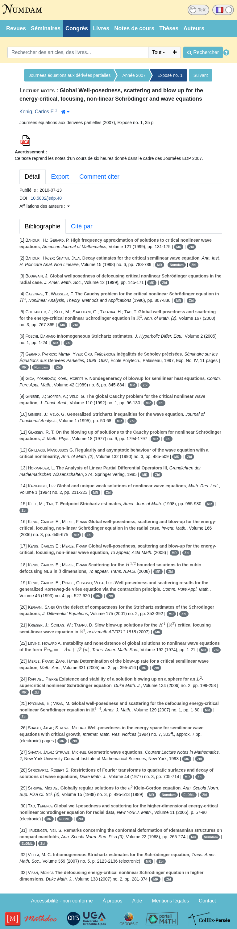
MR (178, 247)
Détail (32, 176)
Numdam (177, 265)
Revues (16, 28)
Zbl (191, 247)
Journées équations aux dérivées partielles (69, 75)
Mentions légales (170, 900)
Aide (137, 900)
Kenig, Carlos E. (37, 111)
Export (60, 176)
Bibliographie (42, 226)
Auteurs (193, 28)
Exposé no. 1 (170, 75)
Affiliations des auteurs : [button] (44, 206)
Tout (156, 52)
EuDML (188, 795)
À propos (113, 900)
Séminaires (45, 28)
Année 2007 (134, 75)
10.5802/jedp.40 (46, 198)
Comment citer (99, 176)
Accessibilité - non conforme (62, 900)
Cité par (82, 226)
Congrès (76, 28)
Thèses (168, 28)
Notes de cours (134, 28)
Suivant (200, 75)
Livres (101, 28)
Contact (207, 900)
